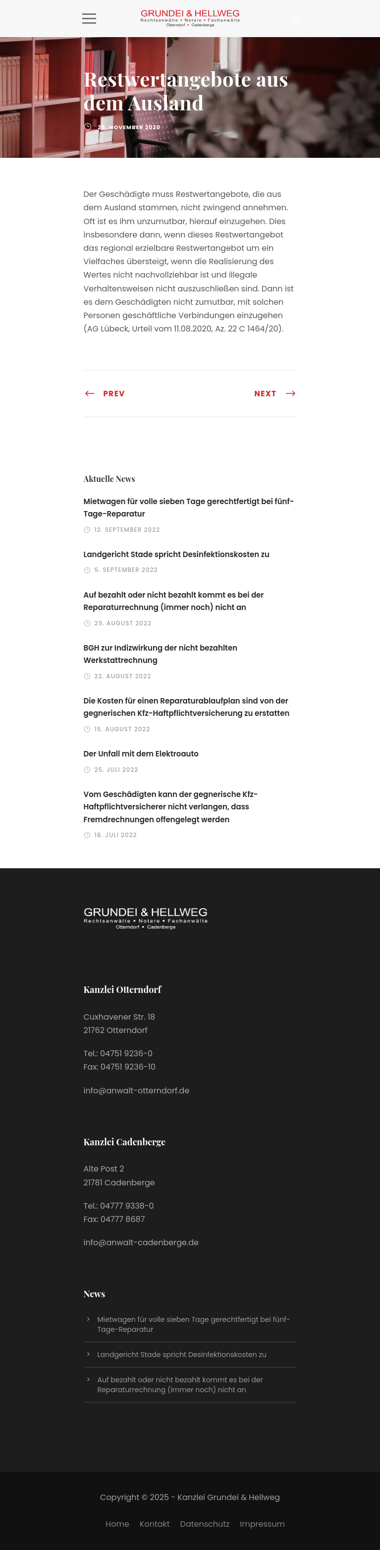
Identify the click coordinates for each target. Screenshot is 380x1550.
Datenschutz (205, 1524)
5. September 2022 (126, 569)
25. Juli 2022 (117, 769)
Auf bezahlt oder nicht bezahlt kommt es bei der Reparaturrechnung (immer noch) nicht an (180, 1385)
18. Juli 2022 (116, 835)
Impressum (262, 1524)
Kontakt (155, 1524)
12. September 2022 (127, 529)
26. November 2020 (129, 127)
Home (117, 1524)
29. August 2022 (123, 623)
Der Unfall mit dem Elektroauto (141, 754)
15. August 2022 (123, 729)
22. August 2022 (123, 676)
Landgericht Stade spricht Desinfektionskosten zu (177, 554)
